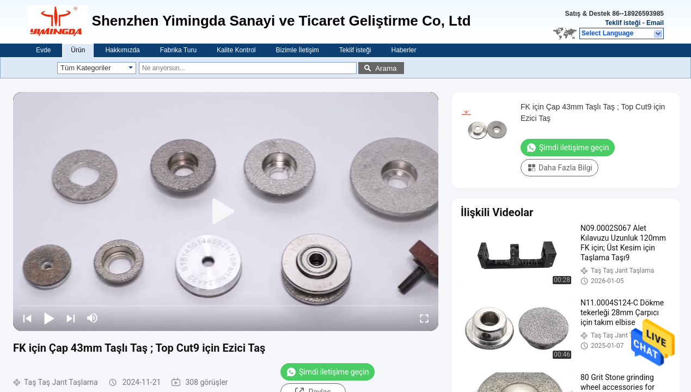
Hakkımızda (122, 50)
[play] (226, 211)
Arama (385, 68)
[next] (71, 318)
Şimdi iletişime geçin (327, 372)
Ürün (78, 50)
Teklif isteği (622, 23)
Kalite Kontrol (236, 50)
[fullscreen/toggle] (424, 318)
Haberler (404, 50)
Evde (43, 50)
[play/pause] (49, 318)
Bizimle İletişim (297, 50)
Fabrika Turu (178, 50)
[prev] (27, 318)
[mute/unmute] (92, 318)
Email (655, 23)
